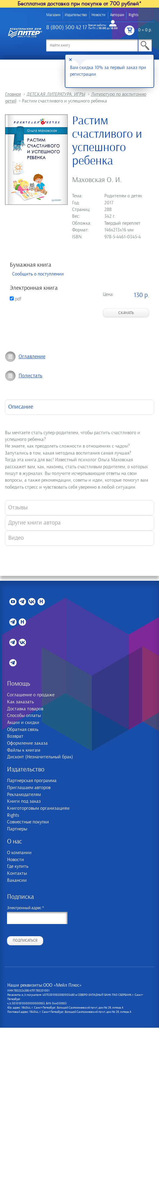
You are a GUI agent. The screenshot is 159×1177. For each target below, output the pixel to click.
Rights (133, 15)
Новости (98, 15)
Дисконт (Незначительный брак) (40, 757)
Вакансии (17, 880)
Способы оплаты (24, 715)
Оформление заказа (27, 743)
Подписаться (25, 940)
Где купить (17, 866)
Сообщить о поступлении (38, 274)
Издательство (76, 15)
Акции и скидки (23, 722)
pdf (15, 299)
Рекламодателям (24, 795)
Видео (16, 538)
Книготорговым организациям (38, 808)
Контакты (17, 873)
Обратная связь (22, 729)
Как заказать (20, 702)
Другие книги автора (34, 522)
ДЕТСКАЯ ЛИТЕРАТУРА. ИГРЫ (55, 94)
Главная (13, 94)
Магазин (53, 15)
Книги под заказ (24, 801)
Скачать (126, 312)
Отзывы (18, 507)
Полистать (30, 376)
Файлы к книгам (23, 750)
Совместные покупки (28, 822)
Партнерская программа (32, 781)
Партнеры (17, 829)
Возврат (15, 736)
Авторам (117, 15)
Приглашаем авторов (28, 788)
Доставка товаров (25, 709)
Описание (20, 406)
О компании (19, 853)
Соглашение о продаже (30, 695)
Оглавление (32, 357)
